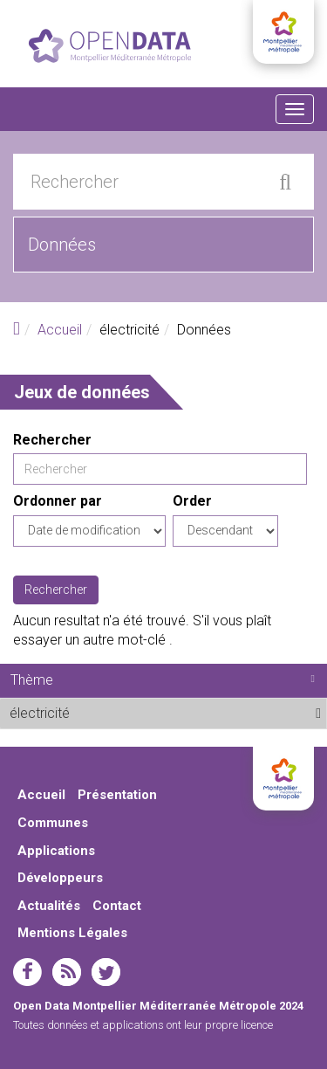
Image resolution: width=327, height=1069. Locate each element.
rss (66, 972)
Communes (52, 823)
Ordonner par (57, 501)
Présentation (117, 795)
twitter (106, 972)
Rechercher (52, 439)
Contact (116, 906)
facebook (27, 972)
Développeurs (60, 878)
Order (192, 501)
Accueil (59, 329)
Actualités (48, 906)
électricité (113, 712)
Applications (56, 851)
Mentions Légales (72, 933)
